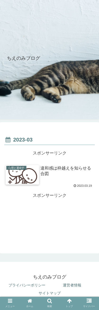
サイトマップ (50, 293)
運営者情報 (72, 285)
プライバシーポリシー (26, 285)
